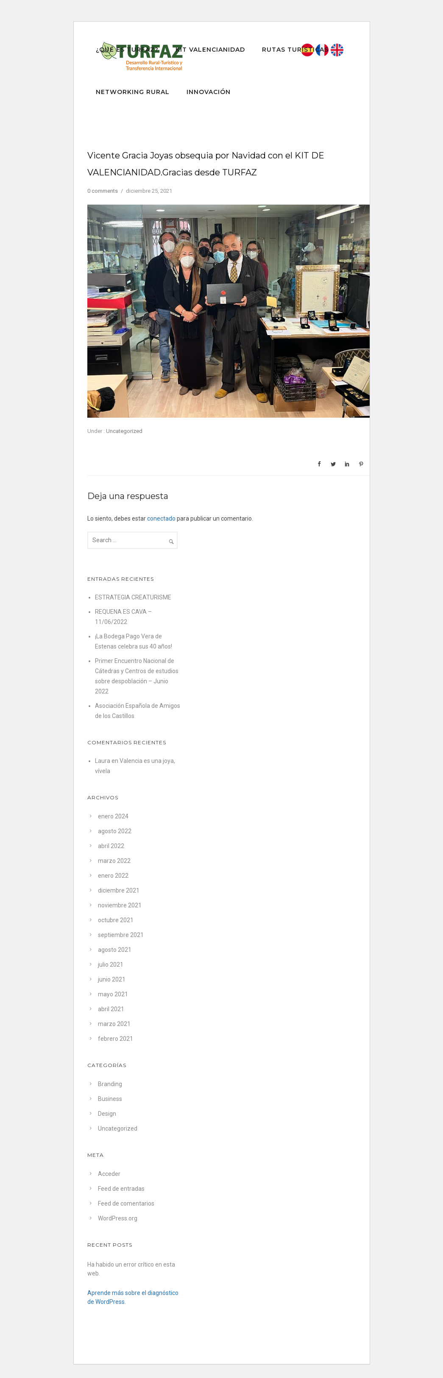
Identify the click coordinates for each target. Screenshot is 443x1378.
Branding (110, 1084)
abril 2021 (111, 1009)
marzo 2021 (114, 1023)
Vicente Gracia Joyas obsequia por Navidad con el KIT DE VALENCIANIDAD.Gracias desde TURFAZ (205, 163)
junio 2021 (111, 979)
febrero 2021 (115, 1038)
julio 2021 (110, 964)
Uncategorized (123, 431)
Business (110, 1098)
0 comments (102, 191)
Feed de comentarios (126, 1203)
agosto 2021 (114, 949)
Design (107, 1113)
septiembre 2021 (121, 935)
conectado (161, 518)
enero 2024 (113, 816)
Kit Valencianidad (210, 49)
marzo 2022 (114, 860)
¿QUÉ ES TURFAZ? (127, 49)
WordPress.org (117, 1218)
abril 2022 (111, 846)
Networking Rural (133, 92)
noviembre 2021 (120, 905)
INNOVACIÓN (209, 92)
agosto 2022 (114, 831)
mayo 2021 (113, 994)
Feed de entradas (121, 1188)
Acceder (109, 1173)
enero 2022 (113, 875)
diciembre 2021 (118, 890)
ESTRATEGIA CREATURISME (133, 597)
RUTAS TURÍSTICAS (295, 49)
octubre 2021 (116, 920)
